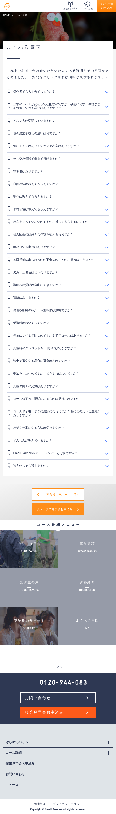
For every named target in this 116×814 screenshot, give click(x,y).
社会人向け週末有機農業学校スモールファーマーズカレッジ (7, 5)
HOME (6, 15)
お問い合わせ (38, 698)
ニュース (12, 785)
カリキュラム (29, 549)
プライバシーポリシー (67, 803)
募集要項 (87, 549)
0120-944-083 (63, 682)
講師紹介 (87, 587)
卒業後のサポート (29, 626)
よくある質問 (87, 626)
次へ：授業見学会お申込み (55, 509)
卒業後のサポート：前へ (62, 494)
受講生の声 (29, 587)
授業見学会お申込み (106, 5)
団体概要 (40, 803)
